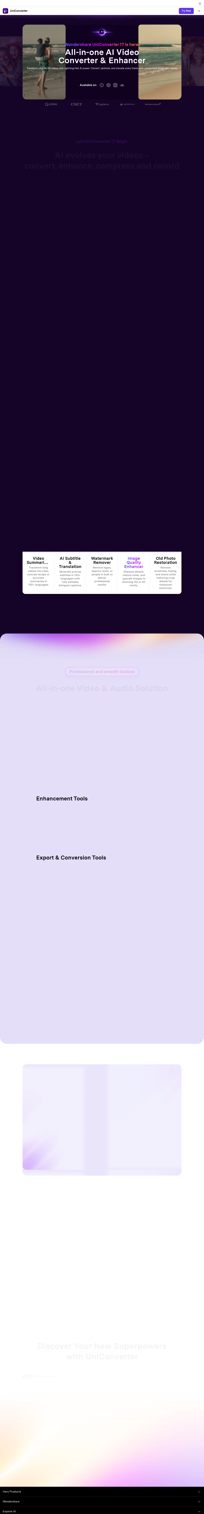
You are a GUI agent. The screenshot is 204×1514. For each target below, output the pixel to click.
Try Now (186, 10)
